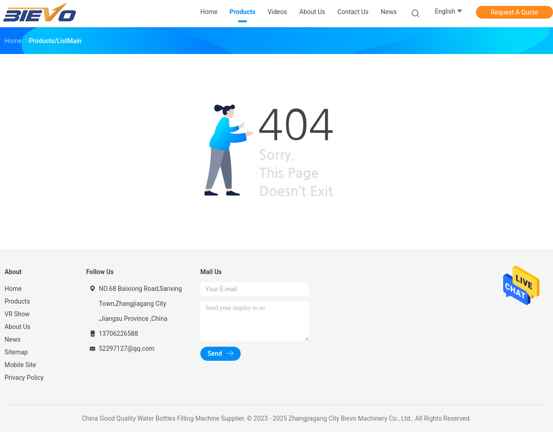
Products (17, 301)
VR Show (17, 314)
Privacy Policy (24, 377)
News (12, 339)
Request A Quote (514, 12)
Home (13, 288)
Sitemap (16, 352)
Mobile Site (20, 364)
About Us (17, 326)
